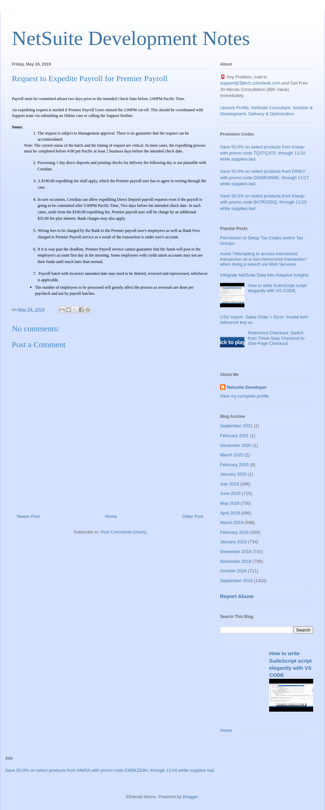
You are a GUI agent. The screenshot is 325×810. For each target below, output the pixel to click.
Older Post (192, 516)
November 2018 (236, 561)
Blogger (190, 796)
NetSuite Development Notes (131, 38)
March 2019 (231, 522)
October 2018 (233, 570)
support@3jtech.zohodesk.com (250, 83)
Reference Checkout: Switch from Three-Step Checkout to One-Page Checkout (276, 338)
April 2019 (230, 513)
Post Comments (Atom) (123, 531)
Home (111, 516)
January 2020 (233, 474)
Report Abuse (237, 596)
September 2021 (236, 425)
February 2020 (234, 464)
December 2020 (236, 445)
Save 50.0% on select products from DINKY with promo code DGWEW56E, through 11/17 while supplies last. (264, 177)
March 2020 (231, 454)
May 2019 (229, 503)
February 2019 (234, 532)
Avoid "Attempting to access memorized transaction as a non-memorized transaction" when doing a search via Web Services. (263, 259)
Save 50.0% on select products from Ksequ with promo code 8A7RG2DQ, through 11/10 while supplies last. (263, 202)
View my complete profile (244, 396)
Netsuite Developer (247, 387)
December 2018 (236, 551)
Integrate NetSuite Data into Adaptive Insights (264, 275)
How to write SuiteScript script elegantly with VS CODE (277, 288)
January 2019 (233, 541)
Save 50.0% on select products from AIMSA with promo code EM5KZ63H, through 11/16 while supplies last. (110, 770)
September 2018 (236, 580)
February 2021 (234, 435)
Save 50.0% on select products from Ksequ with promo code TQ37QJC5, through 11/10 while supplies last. (262, 153)
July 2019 (229, 483)
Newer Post (28, 516)
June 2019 (230, 493)
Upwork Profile (234, 107)
